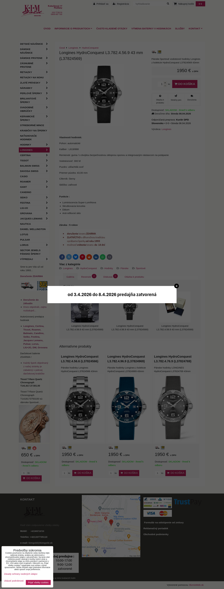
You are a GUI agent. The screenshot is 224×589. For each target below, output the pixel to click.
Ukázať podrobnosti (13, 581)
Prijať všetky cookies (38, 582)
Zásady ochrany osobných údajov (20, 574)
